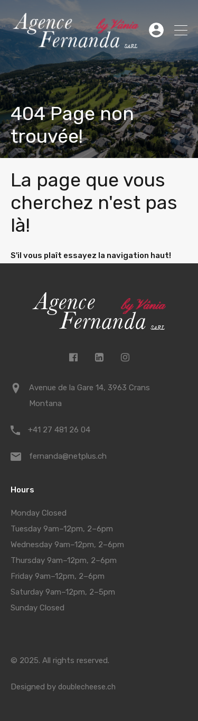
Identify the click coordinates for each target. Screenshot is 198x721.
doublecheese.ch (87, 687)
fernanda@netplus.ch (68, 456)
